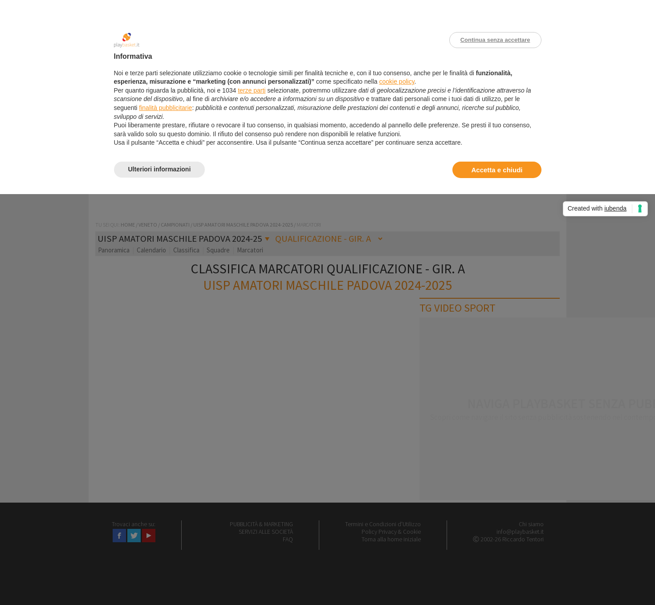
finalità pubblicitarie (165, 107)
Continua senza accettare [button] (495, 40)
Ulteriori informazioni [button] (159, 169)
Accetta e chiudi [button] (496, 170)
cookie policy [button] (396, 81)
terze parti (251, 90)
